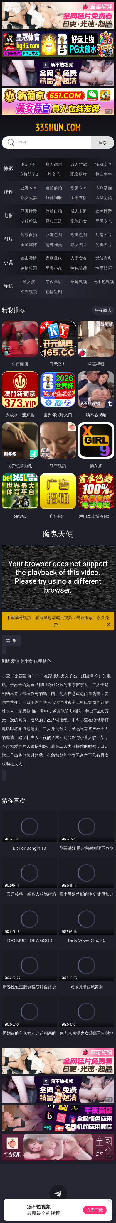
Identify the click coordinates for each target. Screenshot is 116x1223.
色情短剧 (54, 291)
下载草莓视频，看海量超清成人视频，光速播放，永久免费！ (58, 621)
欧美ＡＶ (78, 187)
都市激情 (29, 258)
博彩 (8, 168)
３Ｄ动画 (103, 187)
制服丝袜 (29, 221)
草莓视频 (78, 281)
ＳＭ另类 (103, 197)
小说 (8, 262)
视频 (8, 192)
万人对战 (78, 164)
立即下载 (95, 1210)
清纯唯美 (54, 244)
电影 (8, 215)
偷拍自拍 (54, 211)
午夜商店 (54, 281)
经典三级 (54, 221)
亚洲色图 (54, 234)
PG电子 (29, 164)
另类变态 (103, 221)
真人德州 (54, 164)
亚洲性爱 (29, 211)
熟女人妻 (29, 197)
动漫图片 (103, 234)
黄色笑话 (78, 268)
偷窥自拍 (29, 234)
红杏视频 (29, 291)
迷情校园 (29, 268)
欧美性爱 (103, 211)
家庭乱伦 (54, 258)
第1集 (11, 640)
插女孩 (29, 281)
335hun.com (58, 127)
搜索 (102, 142)
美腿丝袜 (29, 244)
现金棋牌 (78, 174)
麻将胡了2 (28, 174)
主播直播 (78, 197)
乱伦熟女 (78, 221)
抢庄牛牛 (103, 174)
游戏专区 (103, 164)
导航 (8, 286)
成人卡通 (78, 211)
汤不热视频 (103, 281)
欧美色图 (78, 234)
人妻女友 (78, 258)
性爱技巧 (103, 268)
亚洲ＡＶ (29, 187)
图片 (8, 239)
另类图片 (103, 244)
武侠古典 (103, 258)
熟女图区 (78, 244)
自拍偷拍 (54, 187)
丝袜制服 (54, 197)
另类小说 (54, 268)
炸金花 (54, 174)
